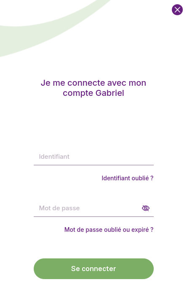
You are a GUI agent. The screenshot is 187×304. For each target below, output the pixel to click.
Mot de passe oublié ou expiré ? (109, 229)
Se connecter (93, 269)
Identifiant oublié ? (127, 178)
